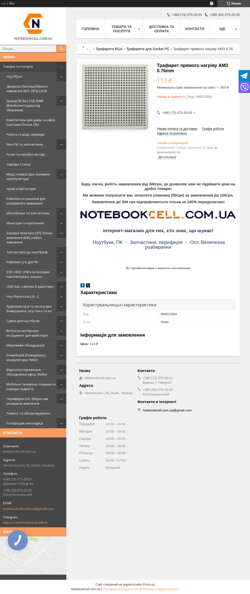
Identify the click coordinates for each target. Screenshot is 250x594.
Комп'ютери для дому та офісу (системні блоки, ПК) (30, 122)
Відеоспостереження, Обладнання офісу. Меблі (26, 372)
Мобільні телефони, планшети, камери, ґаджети (31, 386)
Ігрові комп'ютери (21, 188)
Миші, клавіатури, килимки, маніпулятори (28, 176)
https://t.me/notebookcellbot (25, 522)
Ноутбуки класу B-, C (22, 296)
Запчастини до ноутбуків (27, 252)
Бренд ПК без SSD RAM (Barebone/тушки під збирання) (24, 105)
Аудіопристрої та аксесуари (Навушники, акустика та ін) (29, 308)
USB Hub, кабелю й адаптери (30, 286)
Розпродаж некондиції (24, 423)
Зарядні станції (18, 164)
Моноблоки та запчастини (28, 213)
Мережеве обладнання (25, 345)
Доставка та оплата (161, 29)
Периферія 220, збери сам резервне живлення (27, 401)
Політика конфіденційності (160, 589)
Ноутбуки (14, 76)
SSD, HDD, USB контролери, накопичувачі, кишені (28, 274)
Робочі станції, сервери (25, 134)
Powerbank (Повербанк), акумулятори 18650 (26, 357)
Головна (90, 29)
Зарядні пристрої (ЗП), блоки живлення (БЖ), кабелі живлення (29, 237)
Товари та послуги (18, 66)
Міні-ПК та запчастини (24, 144)
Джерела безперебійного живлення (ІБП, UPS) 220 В (27, 88)
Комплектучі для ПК (22, 262)
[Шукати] (61, 48)
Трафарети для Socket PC (147, 49)
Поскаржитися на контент (121, 589)
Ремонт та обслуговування (28, 413)
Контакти (194, 29)
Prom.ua (149, 584)
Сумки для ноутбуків (23, 321)
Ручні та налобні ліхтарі (25, 154)
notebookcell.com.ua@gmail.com (28, 508)
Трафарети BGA (109, 49)
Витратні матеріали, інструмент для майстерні (27, 333)
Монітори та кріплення (25, 223)
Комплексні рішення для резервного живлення (25, 200)
